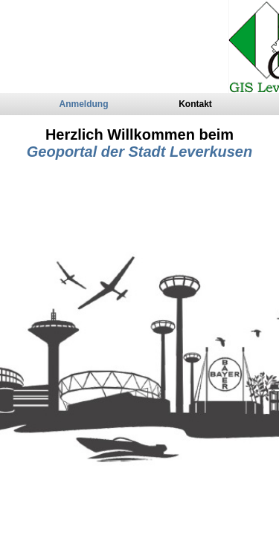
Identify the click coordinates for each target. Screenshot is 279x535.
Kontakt (195, 104)
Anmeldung (84, 104)
